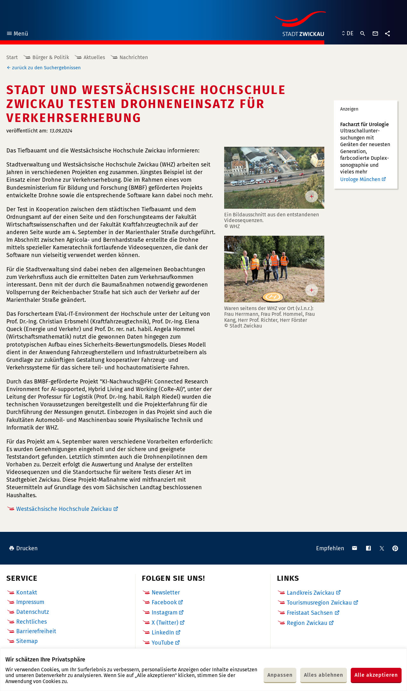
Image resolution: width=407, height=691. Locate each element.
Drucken (23, 548)
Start (12, 57)
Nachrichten (134, 57)
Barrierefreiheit (36, 631)
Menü (17, 34)
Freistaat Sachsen (310, 612)
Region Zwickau (307, 623)
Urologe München (360, 179)
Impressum (30, 602)
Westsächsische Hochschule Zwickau (64, 508)
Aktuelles (94, 57)
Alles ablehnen (323, 675)
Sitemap (27, 641)
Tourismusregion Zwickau (319, 602)
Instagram (164, 612)
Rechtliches (31, 621)
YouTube (163, 642)
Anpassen (280, 675)
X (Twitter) (165, 622)
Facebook (164, 602)
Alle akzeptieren (376, 675)
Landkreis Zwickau (310, 592)
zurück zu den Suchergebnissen (46, 68)
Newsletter (166, 592)
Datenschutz (32, 611)
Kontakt (26, 592)
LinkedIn (163, 632)
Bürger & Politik (50, 57)
